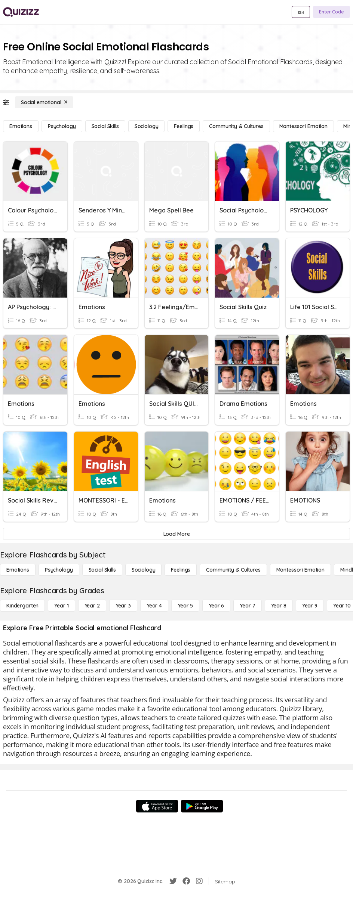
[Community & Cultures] (236, 126)
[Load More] (176, 534)
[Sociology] (146, 126)
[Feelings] (184, 126)
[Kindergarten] (22, 606)
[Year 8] (279, 606)
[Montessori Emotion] (303, 126)
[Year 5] (185, 606)
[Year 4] (154, 606)
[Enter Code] (331, 12)
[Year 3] (123, 606)
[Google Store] (202, 806)
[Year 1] (61, 606)
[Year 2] (92, 606)
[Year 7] (247, 606)
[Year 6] (216, 606)
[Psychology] (62, 126)
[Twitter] (173, 881)
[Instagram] (199, 881)
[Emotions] (21, 126)
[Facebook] (186, 881)
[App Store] (157, 806)
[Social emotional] (44, 102)
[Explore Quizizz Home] (21, 12)
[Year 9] (310, 606)
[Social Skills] (105, 126)
